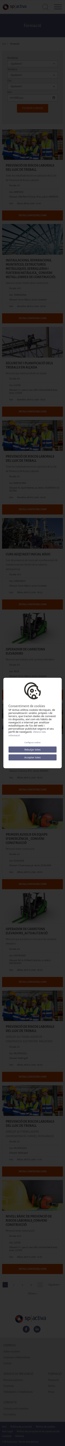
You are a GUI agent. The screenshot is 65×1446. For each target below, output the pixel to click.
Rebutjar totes (32, 749)
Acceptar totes (32, 757)
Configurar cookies (32, 742)
